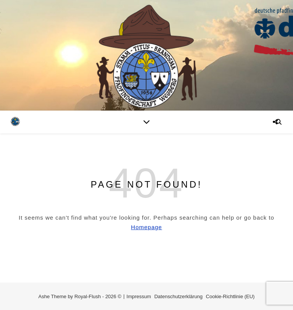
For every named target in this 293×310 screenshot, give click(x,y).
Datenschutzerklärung (178, 296)
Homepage (146, 227)
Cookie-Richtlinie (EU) (230, 296)
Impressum (139, 296)
